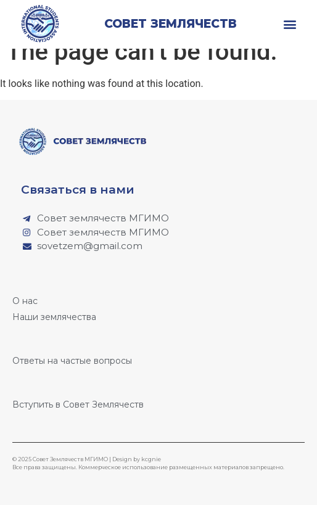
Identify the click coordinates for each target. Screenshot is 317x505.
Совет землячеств (170, 24)
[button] (290, 24)
